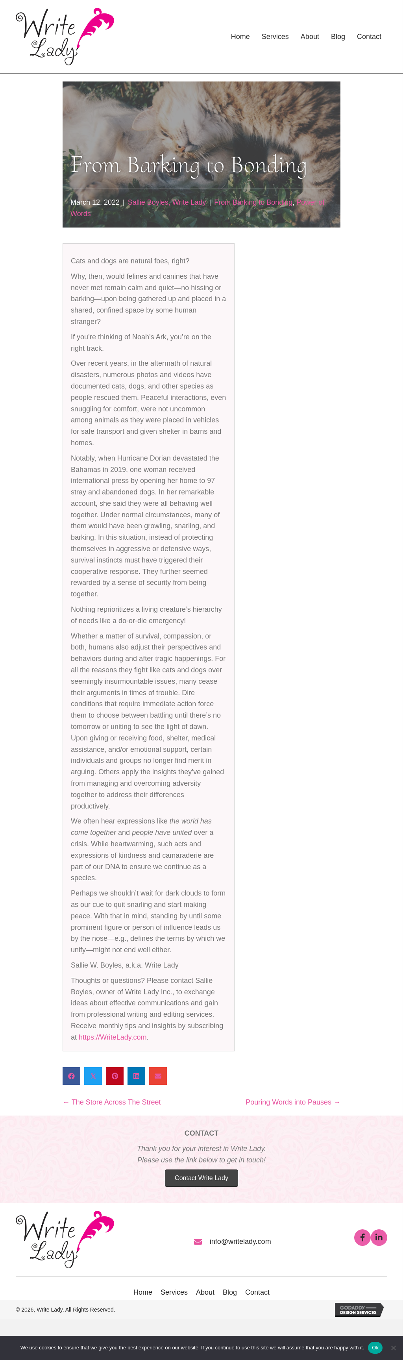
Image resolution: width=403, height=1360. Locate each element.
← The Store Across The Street (112, 1102)
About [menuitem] (205, 1292)
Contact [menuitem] (257, 1292)
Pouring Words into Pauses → (293, 1102)
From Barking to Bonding (253, 202)
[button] (362, 1237)
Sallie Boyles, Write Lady (167, 202)
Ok (375, 1348)
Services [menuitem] (174, 1292)
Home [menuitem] (142, 1292)
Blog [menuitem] (230, 1292)
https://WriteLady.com (112, 1037)
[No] (393, 1348)
